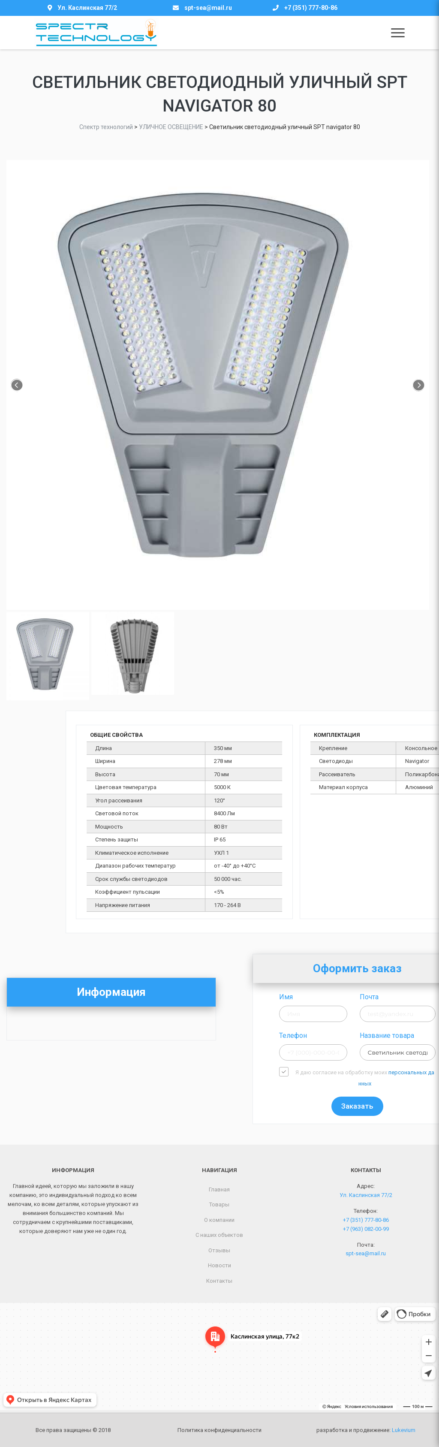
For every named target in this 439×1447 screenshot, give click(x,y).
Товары (219, 1204)
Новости (219, 1265)
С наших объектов (219, 1235)
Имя (360, 997)
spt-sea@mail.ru (208, 7)
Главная (219, 1189)
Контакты (219, 1281)
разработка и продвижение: (365, 1430)
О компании (219, 1220)
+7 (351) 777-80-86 (310, 7)
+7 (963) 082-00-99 (366, 1229)
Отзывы (219, 1250)
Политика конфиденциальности (219, 1430)
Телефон (367, 1035)
